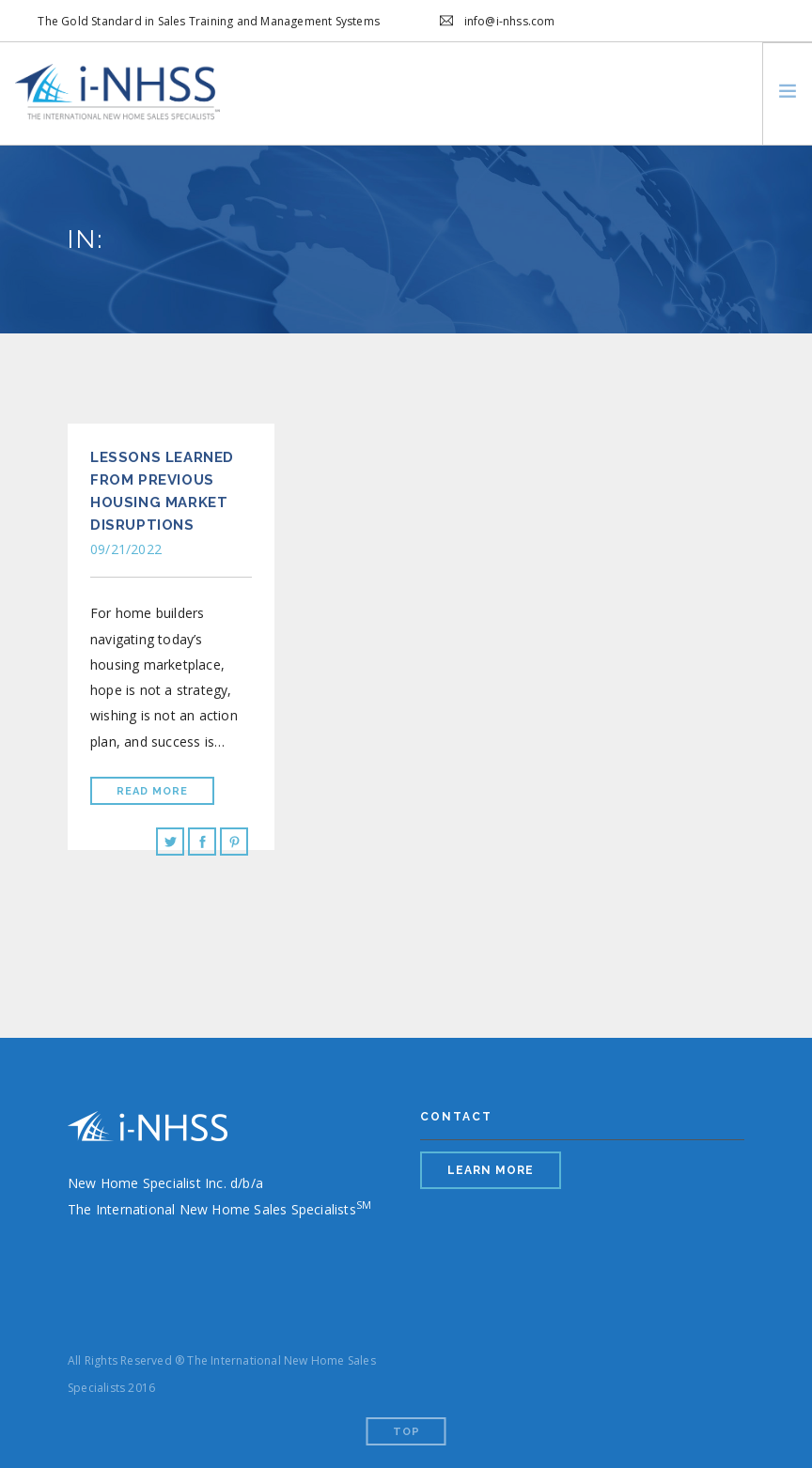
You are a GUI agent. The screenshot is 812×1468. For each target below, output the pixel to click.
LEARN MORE (490, 1170)
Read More (152, 791)
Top (406, 1432)
